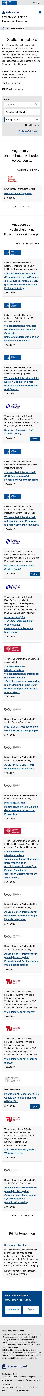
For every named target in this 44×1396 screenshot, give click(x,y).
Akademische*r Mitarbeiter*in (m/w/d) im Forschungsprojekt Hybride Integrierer (21, 916)
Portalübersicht (8, 1390)
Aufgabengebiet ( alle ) (16, 112)
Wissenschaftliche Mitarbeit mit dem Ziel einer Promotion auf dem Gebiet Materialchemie (21, 521)
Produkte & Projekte (27, 1377)
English (39, 3)
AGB (39, 1377)
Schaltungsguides (29, 1250)
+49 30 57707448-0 (18, 1274)
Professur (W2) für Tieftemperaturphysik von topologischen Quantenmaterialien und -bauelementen (18, 624)
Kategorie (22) (13, 120)
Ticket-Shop (20, 1387)
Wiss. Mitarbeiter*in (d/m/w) (19, 1012)
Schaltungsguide (23, 1390)
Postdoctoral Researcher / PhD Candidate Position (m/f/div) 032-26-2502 (21, 1098)
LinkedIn (37, 1380)
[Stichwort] (22, 104)
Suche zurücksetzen (28, 131)
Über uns (13, 1377)
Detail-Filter (32, 125)
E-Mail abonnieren (12, 89)
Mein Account (7, 1387)
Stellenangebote (17, 28)
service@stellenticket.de (24, 1271)
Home (4, 1377)
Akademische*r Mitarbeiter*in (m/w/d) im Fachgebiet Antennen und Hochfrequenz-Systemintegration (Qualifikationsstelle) (21, 1195)
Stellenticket (7, 1334)
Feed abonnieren (12, 83)
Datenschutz (7, 1380)
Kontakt (29, 1380)
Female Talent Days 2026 (18, 193)
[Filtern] (36, 104)
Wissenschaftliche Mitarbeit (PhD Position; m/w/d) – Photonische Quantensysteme (21, 476)
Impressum (19, 1380)
